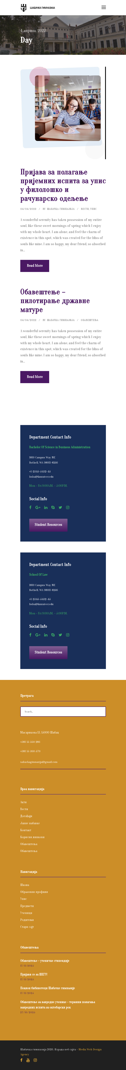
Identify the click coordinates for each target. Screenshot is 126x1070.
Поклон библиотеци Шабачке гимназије (47, 988)
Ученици (26, 913)
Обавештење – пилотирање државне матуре (55, 301)
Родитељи (27, 920)
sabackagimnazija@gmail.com (38, 762)
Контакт (25, 830)
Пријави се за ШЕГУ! (33, 974)
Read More (35, 266)
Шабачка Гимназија (61, 208)
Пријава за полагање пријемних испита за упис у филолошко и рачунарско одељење (63, 185)
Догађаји (26, 816)
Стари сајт (27, 927)
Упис (93, 208)
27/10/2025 (27, 1012)
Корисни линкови (32, 837)
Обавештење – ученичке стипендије (44, 961)
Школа (24, 885)
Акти (23, 802)
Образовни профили (34, 892)
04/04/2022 (28, 208)
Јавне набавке (30, 823)
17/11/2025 (27, 965)
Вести (85, 208)
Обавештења (89, 320)
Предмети (27, 906)
